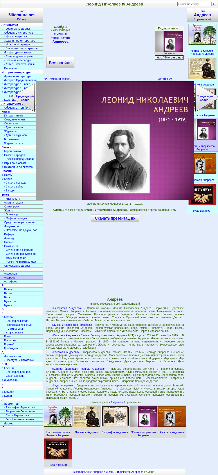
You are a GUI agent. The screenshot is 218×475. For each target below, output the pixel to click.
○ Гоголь (7, 317)
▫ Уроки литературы (16, 36)
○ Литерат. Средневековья (19, 80)
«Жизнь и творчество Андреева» (72, 324)
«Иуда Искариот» (62, 385)
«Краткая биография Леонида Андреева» (78, 368)
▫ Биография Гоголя (16, 320)
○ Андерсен (9, 273)
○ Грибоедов (10, 348)
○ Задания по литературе (18, 40)
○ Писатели (9, 68)
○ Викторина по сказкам (17, 167)
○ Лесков (7, 423)
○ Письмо (8, 242)
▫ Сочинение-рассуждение (20, 253)
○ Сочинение (10, 246)
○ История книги (12, 115)
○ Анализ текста (12, 202)
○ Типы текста (11, 198)
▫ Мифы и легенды (15, 218)
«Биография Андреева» (67, 308)
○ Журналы (9, 131)
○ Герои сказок (11, 151)
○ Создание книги (13, 119)
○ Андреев (9, 277)
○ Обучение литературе (17, 32)
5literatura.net (81, 471)
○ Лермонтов (10, 403)
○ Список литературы (16, 265)
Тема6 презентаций (202, 15)
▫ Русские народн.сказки (19, 158)
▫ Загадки (9, 190)
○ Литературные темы (16, 52)
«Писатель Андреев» (65, 335)
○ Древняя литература (16, 76)
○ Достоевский (11, 356)
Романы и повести (57, 78)
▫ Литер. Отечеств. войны (19, 64)
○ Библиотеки (11, 139)
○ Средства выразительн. (18, 222)
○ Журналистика (12, 143)
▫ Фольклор (11, 214)
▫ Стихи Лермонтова (16, 415)
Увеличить (169, 52)
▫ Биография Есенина (17, 371)
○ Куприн (7, 395)
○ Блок (6, 297)
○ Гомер (7, 336)
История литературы (16, 72)
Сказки (6, 147)
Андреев (98, 471)
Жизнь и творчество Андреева (60, 37)
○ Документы (10, 226)
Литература (10, 24)
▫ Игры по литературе (17, 44)
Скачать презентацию (115, 218)
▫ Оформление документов (20, 230)
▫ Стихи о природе (15, 182)
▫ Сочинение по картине (18, 249)
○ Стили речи (10, 206)
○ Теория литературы (16, 28)
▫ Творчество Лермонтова (19, 411)
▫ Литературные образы (18, 56)
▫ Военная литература (17, 60)
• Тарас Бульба (14, 332)
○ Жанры (8, 210)
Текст (5, 194)
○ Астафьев (9, 281)
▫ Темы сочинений (15, 257)
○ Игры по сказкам (14, 163)
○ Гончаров (9, 340)
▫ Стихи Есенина (14, 375)
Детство (165, 78)
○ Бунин (7, 305)
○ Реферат (9, 234)
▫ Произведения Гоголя (18, 324)
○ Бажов (7, 289)
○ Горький (8, 344)
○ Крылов (8, 391)
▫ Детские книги (13, 127)
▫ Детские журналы (15, 135)
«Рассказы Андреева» (65, 352)
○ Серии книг (10, 123)
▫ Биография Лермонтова (19, 407)
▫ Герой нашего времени (19, 419)
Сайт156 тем (21, 15)
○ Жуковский (10, 380)
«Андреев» (116, 402)
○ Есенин (8, 368)
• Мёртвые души (15, 329)
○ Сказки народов (13, 155)
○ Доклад (8, 238)
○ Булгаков (9, 301)
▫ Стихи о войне (13, 186)
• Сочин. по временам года (21, 261)
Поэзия (7, 171)
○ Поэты (7, 175)
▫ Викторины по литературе (21, 48)
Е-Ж (4, 364)
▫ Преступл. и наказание (19, 360)
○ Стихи (7, 178)
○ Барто (7, 293)
